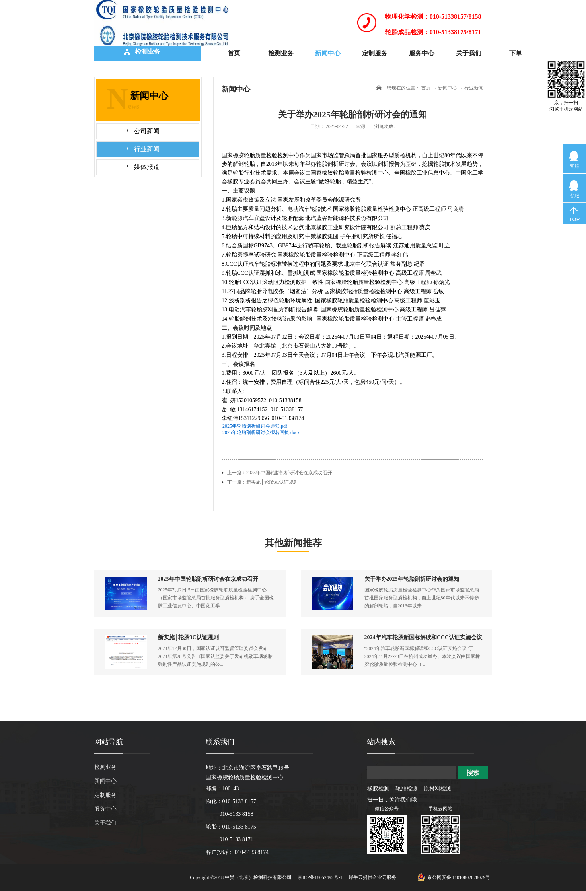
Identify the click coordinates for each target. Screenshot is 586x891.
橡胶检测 (378, 789)
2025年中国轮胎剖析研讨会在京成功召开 (208, 579)
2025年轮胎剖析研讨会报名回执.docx (261, 432)
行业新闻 (473, 88)
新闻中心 (447, 88)
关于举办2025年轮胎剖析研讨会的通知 (411, 579)
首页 (234, 53)
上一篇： (279, 472)
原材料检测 (438, 789)
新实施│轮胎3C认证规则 (188, 637)
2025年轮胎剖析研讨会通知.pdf (254, 426)
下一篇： (262, 482)
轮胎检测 (406, 789)
